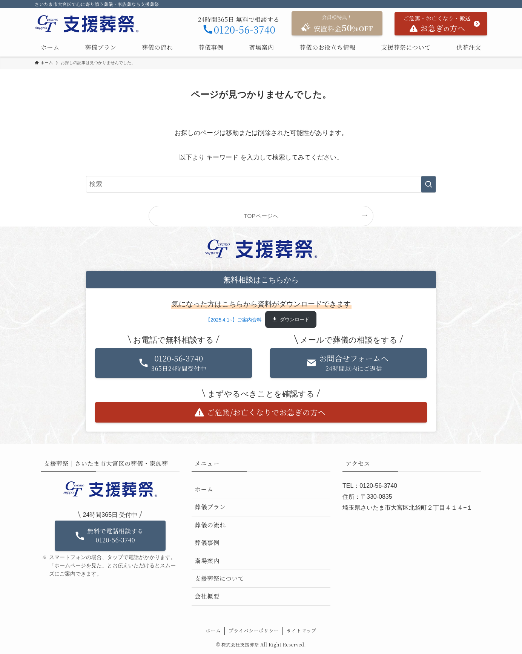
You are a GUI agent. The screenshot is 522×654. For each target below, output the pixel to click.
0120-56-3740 (239, 29)
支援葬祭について (219, 578)
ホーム (204, 489)
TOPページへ (261, 216)
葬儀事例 (207, 542)
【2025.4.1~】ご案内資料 (233, 319)
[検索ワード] (261, 184)
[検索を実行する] (428, 184)
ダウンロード (294, 319)
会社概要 (207, 596)
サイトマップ (301, 630)
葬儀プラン (210, 506)
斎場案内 (207, 560)
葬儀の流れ (210, 525)
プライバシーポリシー (254, 630)
